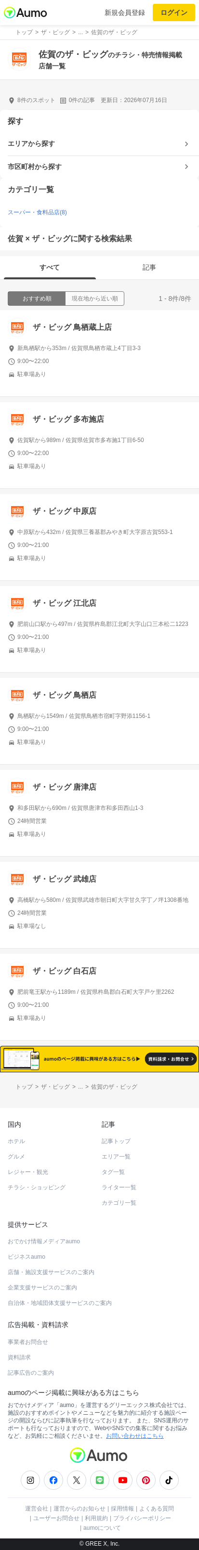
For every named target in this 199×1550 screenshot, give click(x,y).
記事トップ (116, 1141)
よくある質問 (156, 1508)
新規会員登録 (125, 12)
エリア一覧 (116, 1156)
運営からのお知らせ (79, 1508)
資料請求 (19, 1357)
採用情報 (122, 1508)
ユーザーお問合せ (56, 1518)
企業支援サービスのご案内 (42, 1287)
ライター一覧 (119, 1187)
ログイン (173, 12)
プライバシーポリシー (142, 1518)
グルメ (16, 1156)
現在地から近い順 (95, 298)
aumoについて (102, 1528)
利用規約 (96, 1518)
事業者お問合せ (28, 1342)
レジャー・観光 (28, 1172)
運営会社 (36, 1508)
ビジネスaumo (26, 1257)
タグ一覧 (113, 1172)
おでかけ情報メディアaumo (44, 1241)
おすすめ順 (37, 298)
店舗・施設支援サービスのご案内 (51, 1272)
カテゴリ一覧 (119, 1203)
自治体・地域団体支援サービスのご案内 (60, 1303)
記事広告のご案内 (31, 1373)
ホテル (16, 1141)
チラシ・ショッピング (37, 1187)
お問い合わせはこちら (135, 1436)
